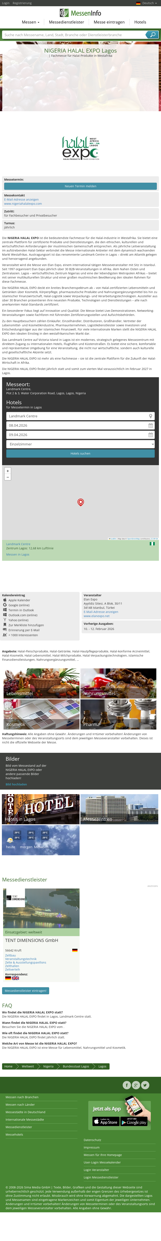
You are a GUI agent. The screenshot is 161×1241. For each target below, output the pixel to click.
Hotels (140, 22)
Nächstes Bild (77, 908)
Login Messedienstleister (101, 1177)
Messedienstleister (66, 22)
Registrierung (22, 3)
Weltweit (28, 1066)
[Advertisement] (80, 89)
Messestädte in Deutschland (25, 1112)
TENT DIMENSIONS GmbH (31, 940)
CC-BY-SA (154, 539)
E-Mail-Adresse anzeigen (21, 199)
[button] (80, 502)
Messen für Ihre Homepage (103, 1155)
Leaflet (112, 539)
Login (6, 3)
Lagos (102, 1066)
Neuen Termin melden (80, 186)
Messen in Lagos (17, 554)
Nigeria (48, 1066)
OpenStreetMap (133, 539)
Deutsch (149, 3)
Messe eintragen (109, 22)
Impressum (92, 1147)
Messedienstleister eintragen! (25, 991)
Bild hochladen (16, 784)
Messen (30, 22)
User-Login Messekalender (102, 1162)
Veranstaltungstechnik (20, 959)
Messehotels (14, 1134)
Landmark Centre (18, 544)
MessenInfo (80, 13)
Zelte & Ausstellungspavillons (25, 962)
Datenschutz (92, 1140)
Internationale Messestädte (25, 1119)
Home (8, 1066)
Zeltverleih (12, 969)
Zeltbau (10, 955)
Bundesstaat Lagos (76, 1066)
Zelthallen (12, 966)
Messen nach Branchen (22, 1097)
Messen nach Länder (20, 1105)
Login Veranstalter (96, 1170)
